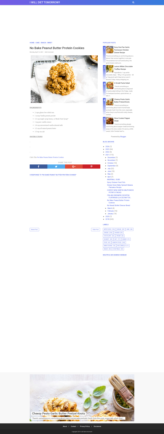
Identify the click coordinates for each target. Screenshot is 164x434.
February (111, 211)
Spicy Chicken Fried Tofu (116, 182)
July (109, 169)
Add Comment (49, 52)
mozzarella (121, 245)
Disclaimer (97, 426)
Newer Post (34, 229)
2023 (108, 149)
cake (127, 229)
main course (108, 245)
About (65, 426)
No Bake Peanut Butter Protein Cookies (50, 157)
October (111, 163)
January (111, 214)
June (109, 171)
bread (119, 229)
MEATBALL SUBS (113, 180)
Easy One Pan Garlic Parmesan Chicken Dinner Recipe (122, 50)
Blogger (123, 137)
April (109, 177)
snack (106, 249)
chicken (117, 232)
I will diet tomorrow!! (45, 2)
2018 (108, 219)
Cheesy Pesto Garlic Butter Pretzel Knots (59, 413)
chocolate (107, 236)
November (112, 160)
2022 (108, 152)
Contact (73, 426)
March (110, 208)
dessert (106, 239)
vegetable (116, 249)
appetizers (107, 229)
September (112, 166)
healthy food (116, 242)
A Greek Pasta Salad (122, 83)
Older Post (96, 229)
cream (118, 236)
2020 (108, 216)
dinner (124, 239)
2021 (108, 155)
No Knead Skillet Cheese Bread (118, 205)
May (109, 174)
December (112, 157)
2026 (108, 147)
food (105, 242)
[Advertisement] (82, 24)
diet (115, 239)
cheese (106, 232)
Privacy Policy (85, 426)
